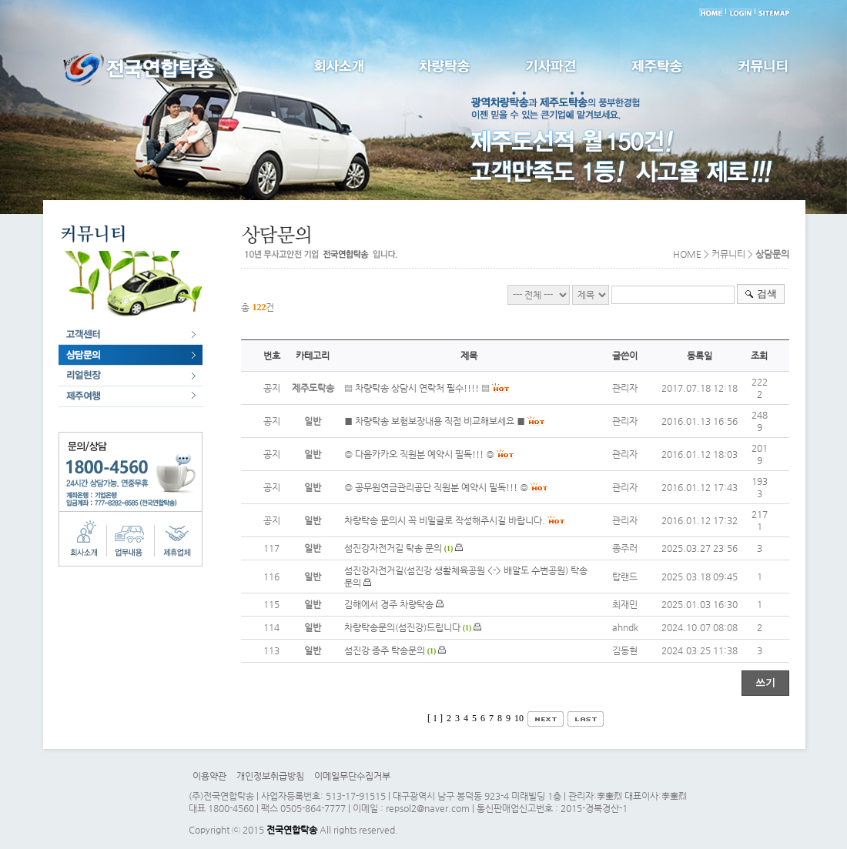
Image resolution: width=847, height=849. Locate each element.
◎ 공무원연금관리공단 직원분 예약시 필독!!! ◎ (436, 487)
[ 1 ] (435, 718)
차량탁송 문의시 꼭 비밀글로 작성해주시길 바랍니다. (444, 520)
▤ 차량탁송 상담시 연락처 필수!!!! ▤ (417, 388)
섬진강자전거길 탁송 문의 (393, 548)
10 (519, 718)
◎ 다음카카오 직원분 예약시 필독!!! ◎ (419, 454)
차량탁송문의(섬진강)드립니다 (402, 627)
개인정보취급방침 (270, 775)
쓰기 (765, 682)
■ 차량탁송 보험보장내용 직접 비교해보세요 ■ (434, 421)
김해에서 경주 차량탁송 (389, 604)
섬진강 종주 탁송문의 (384, 650)
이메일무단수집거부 (352, 775)
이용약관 (209, 775)
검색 (767, 293)
